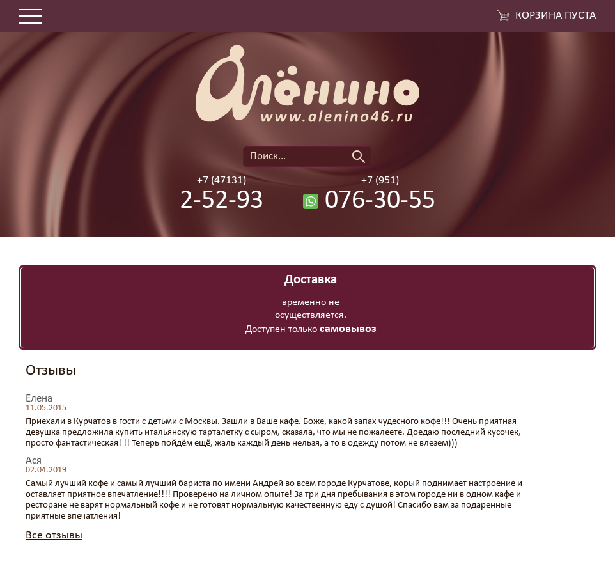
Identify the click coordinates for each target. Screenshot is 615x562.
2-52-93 (221, 201)
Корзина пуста (555, 16)
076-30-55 (380, 201)
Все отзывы (54, 535)
